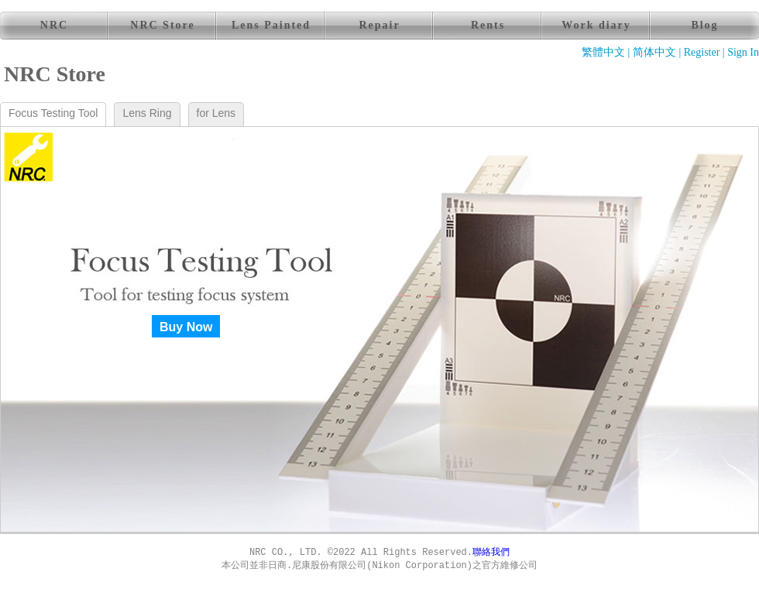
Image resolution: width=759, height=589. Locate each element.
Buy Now (186, 327)
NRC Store (162, 25)
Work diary (596, 25)
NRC (54, 25)
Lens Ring (146, 113)
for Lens (216, 113)
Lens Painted (271, 25)
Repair (379, 25)
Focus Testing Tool (53, 113)
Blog (704, 25)
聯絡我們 (491, 552)
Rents (488, 25)
